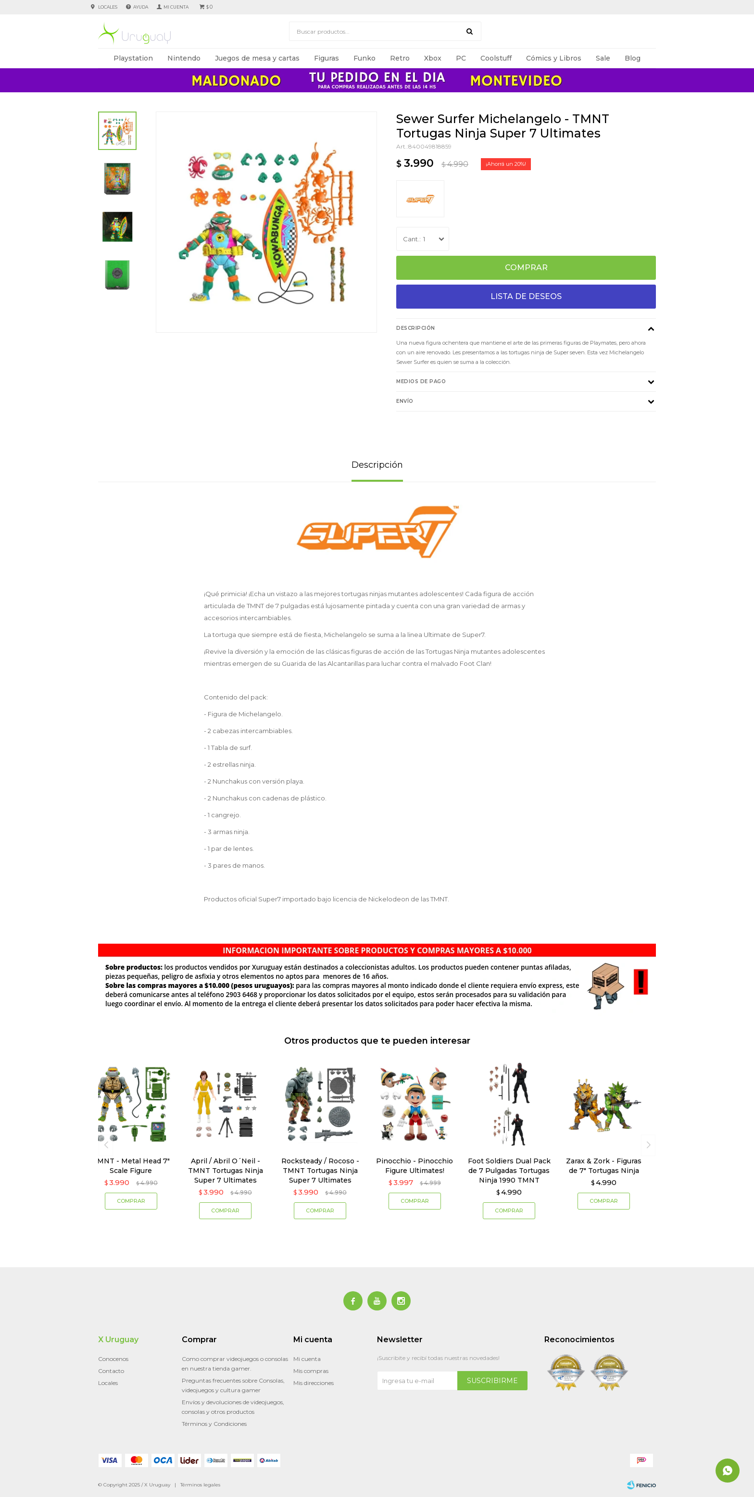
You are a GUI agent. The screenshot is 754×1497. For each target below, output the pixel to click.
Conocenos (113, 1358)
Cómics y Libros (553, 58)
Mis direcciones (313, 1382)
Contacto (111, 1370)
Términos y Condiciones (214, 1423)
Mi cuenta (307, 1358)
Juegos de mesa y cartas (257, 58)
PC (461, 58)
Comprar (526, 267)
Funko (364, 58)
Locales (107, 7)
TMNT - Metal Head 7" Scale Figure (131, 1166)
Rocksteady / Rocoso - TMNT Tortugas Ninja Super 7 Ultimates (320, 1171)
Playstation (133, 58)
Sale (603, 58)
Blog (633, 58)
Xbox (432, 58)
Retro (400, 58)
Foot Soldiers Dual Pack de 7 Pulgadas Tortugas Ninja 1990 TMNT (509, 1171)
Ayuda (140, 7)
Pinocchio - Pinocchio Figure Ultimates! (414, 1166)
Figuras (326, 58)
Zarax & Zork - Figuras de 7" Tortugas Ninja (603, 1166)
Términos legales (200, 1485)
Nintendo (184, 58)
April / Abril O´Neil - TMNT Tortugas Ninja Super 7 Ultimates (225, 1171)
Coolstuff (496, 58)
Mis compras (310, 1370)
